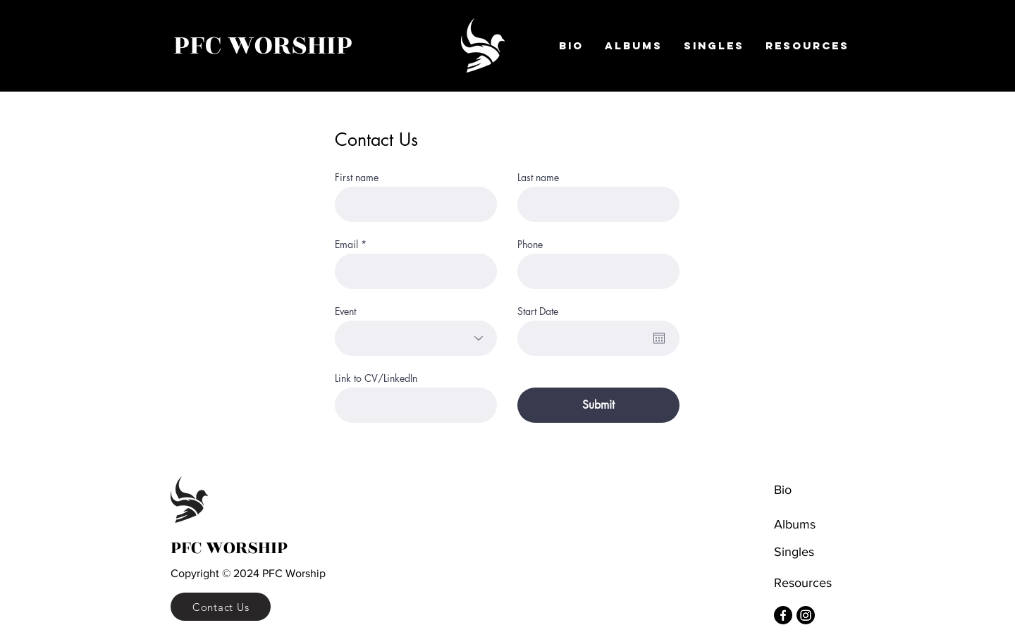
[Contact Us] (221, 607)
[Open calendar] (659, 338)
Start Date (537, 311)
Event (345, 311)
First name (357, 178)
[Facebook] (783, 615)
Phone (530, 244)
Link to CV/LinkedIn (376, 378)
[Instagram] (805, 615)
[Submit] (598, 405)
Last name (538, 178)
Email (346, 244)
